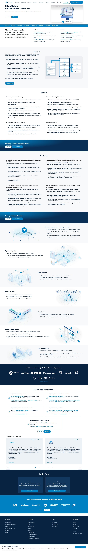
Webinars (30, 530)
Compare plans (30, 490)
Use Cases (19, 25)
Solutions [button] (23, 2)
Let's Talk (66, 2)
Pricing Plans (55, 25)
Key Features (26, 25)
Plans (6, 532)
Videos (29, 528)
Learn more (11, 462)
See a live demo (10, 83)
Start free (8, 16)
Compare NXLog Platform (33, 538)
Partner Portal (54, 526)
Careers (74, 524)
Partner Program (54, 524)
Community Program (32, 534)
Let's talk (15, 16)
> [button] (80, 468)
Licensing (7, 530)
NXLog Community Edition (10, 524)
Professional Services (10, 528)
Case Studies (31, 532)
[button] (61, 2)
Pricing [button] (28, 2)
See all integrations (44, 381)
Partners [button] (34, 2)
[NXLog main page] (9, 2)
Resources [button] (41, 2)
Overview (7, 25)
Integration (7, 526)
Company (74, 522)
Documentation (31, 522)
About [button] (47, 2)
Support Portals (76, 526)
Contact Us (75, 528)
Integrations (34, 25)
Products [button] (17, 2)
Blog (29, 524)
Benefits (13, 25)
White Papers (31, 526)
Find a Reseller (54, 522)
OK (80, 547)
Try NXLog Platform (76, 2)
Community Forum (32, 536)
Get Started (41, 25)
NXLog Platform (8, 522)
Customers (48, 25)
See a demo (17, 146)
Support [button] (52, 2)
